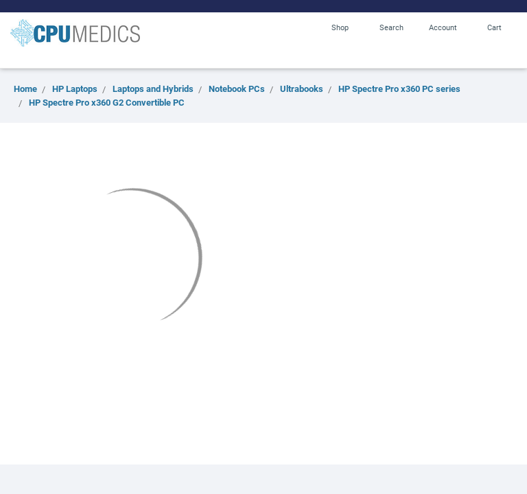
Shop (340, 27)
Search (391, 27)
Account (443, 27)
